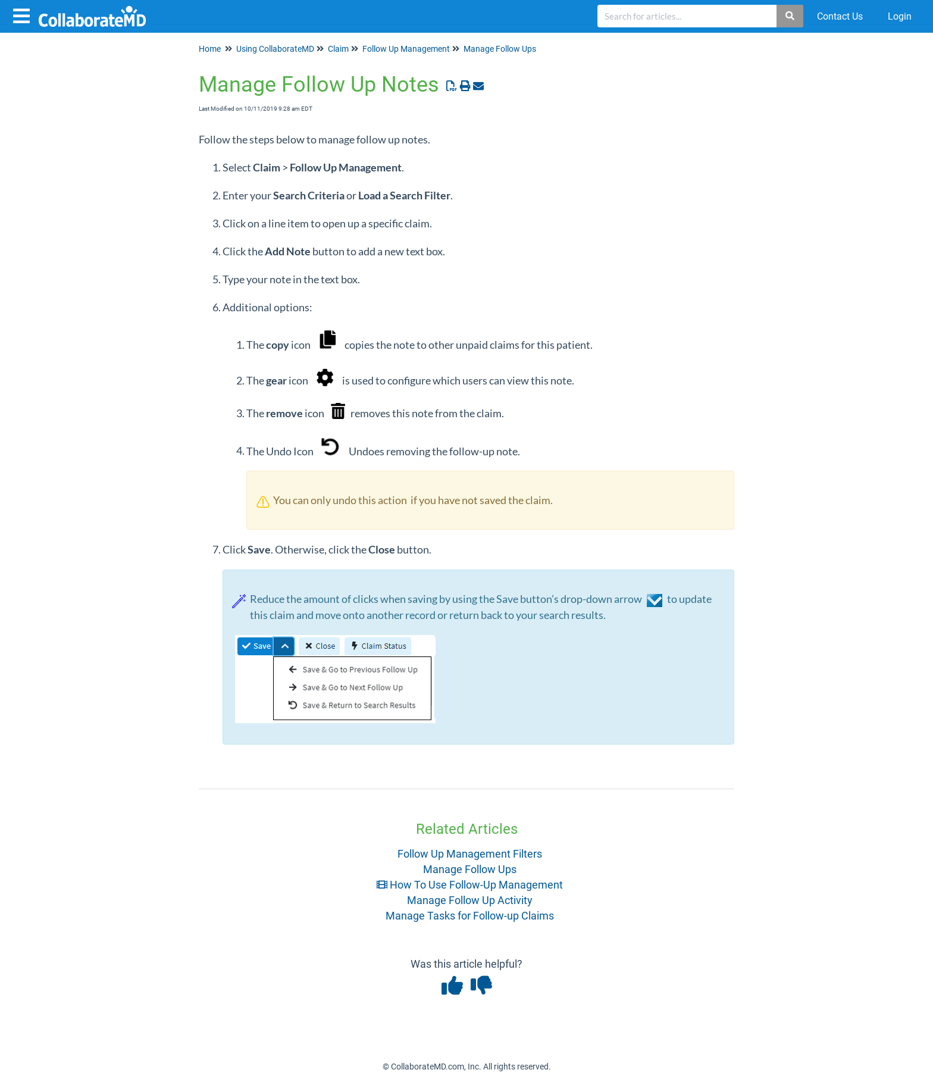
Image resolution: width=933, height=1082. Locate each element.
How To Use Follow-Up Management (470, 884)
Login (900, 16)
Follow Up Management (406, 49)
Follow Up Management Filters (469, 854)
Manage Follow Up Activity (470, 900)
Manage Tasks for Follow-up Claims (470, 915)
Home (210, 49)
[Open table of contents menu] (24, 14)
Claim (338, 49)
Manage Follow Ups (500, 49)
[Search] (790, 16)
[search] (687, 16)
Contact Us (840, 16)
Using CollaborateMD (275, 49)
